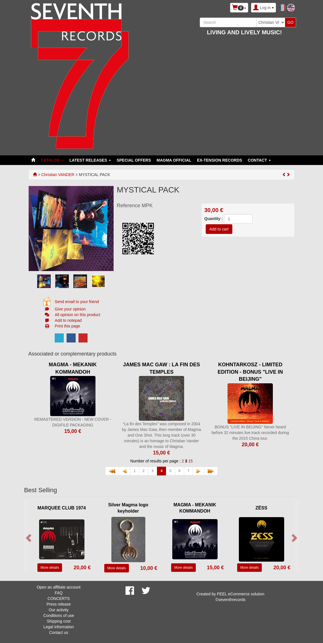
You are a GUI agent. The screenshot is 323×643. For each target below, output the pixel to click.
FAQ (59, 593)
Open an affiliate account (59, 587)
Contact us (58, 632)
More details (50, 568)
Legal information (58, 627)
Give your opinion (70, 309)
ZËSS (261, 507)
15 (190, 461)
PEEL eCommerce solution (241, 594)
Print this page (67, 326)
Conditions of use (58, 615)
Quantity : (213, 218)
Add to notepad (68, 320)
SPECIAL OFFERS (134, 160)
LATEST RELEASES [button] (90, 160)
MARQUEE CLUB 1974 (61, 507)
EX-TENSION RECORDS (219, 160)
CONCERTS (59, 598)
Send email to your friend (77, 301)
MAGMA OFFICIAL (174, 160)
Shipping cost (59, 621)
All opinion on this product (77, 314)
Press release (58, 604)
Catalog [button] (52, 160)
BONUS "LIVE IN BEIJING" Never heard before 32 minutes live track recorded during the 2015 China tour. (250, 433)
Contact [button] (259, 160)
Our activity (59, 610)
